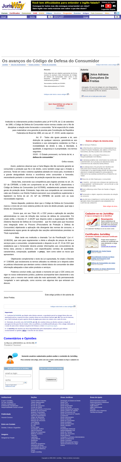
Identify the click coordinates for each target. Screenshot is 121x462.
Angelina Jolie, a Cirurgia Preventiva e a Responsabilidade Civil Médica (94, 156)
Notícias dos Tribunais (38, 419)
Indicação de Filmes (37, 445)
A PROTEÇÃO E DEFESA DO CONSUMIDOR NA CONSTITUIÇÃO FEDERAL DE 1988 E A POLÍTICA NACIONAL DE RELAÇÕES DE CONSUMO (98, 150)
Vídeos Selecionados (37, 402)
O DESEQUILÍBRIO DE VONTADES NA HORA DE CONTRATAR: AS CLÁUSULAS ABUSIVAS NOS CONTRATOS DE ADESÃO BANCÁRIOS (98, 162)
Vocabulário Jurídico (37, 429)
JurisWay (5, 64)
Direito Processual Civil (67, 412)
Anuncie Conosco (7, 417)
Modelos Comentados (38, 412)
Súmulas (34, 442)
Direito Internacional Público (69, 442)
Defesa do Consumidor (38, 432)
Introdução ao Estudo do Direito (70, 401)
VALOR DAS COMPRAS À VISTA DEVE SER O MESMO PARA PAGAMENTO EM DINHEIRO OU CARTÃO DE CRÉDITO (97, 201)
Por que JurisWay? (7, 402)
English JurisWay (36, 452)
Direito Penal (64, 404)
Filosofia (92, 409)
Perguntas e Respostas (38, 414)
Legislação (34, 437)
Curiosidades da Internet (38, 447)
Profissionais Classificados (9, 406)
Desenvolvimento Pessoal (98, 401)
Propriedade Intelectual (67, 429)
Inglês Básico (94, 406)
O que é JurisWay (7, 401)
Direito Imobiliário (65, 422)
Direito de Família (66, 407)
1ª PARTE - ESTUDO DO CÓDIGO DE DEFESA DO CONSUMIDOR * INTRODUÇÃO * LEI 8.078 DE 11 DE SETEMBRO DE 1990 (99, 184)
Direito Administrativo (67, 417)
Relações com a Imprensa (98, 410)
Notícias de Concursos (38, 420)
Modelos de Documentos (39, 410)
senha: (8, 380)
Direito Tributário (65, 425)
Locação (63, 427)
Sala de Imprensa (36, 430)
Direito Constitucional (67, 439)
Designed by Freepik (7, 438)
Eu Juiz (33, 425)
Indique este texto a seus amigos (108, 65)
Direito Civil (64, 402)
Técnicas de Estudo (96, 412)
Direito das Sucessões (67, 434)
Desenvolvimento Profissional (99, 402)
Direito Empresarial (66, 406)
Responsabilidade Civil (67, 430)
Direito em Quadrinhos (38, 444)
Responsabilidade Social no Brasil (12, 407)
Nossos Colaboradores (8, 404)
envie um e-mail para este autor (95, 96)
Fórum (33, 450)
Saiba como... (60, 108)
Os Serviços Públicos (89, 145)
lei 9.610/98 (17, 315)
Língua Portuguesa (96, 404)
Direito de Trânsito (66, 432)
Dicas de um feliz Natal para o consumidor (96, 179)
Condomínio (64, 415)
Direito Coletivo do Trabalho (69, 410)
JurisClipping (35, 422)
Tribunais (34, 435)
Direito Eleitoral (65, 435)
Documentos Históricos (38, 448)
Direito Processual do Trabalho (70, 414)
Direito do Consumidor (49, 64)
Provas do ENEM (36, 407)
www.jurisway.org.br (50, 326)
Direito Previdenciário (67, 424)
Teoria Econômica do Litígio (69, 444)
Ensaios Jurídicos (34, 64)
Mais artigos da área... (110, 206)
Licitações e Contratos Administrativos (72, 437)
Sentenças (34, 440)
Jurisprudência (35, 439)
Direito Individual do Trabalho (69, 409)
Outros (62, 445)
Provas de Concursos (38, 406)
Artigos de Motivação (37, 417)
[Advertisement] (60, 37)
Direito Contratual (65, 440)
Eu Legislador (35, 424)
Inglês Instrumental (96, 407)
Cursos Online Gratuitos (38, 401)
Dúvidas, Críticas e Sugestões (10, 427)
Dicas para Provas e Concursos (41, 409)
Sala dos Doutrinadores (18, 64)
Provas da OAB (36, 404)
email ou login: (11, 373)
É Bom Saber (35, 427)
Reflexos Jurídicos (37, 434)
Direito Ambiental (65, 419)
